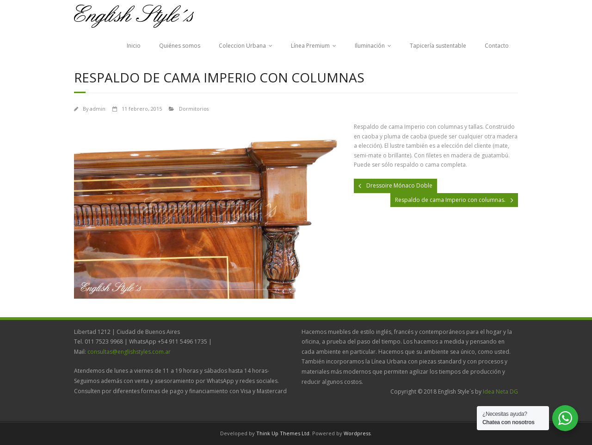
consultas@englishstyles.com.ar (129, 352)
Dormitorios (194, 108)
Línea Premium (310, 46)
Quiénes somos (179, 46)
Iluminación (370, 46)
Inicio (134, 46)
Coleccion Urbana (242, 46)
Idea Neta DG (500, 391)
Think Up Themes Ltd (282, 433)
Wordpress (357, 433)
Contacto (497, 46)
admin (97, 108)
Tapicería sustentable (438, 46)
